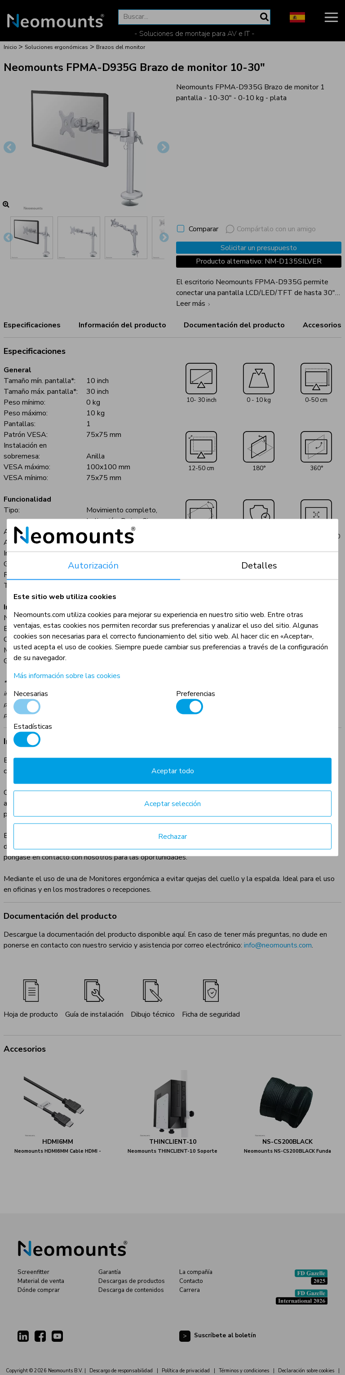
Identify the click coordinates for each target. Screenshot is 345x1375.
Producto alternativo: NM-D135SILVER (259, 261)
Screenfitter (33, 1272)
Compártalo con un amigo (271, 229)
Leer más (194, 303)
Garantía (109, 1272)
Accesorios (322, 325)
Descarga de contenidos (131, 1290)
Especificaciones (32, 325)
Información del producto (122, 325)
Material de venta (41, 1281)
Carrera (189, 1290)
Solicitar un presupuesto (259, 248)
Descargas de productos (131, 1281)
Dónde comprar (39, 1290)
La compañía (195, 1272)
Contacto (191, 1281)
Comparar (203, 229)
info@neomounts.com (278, 945)
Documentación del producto (234, 325)
